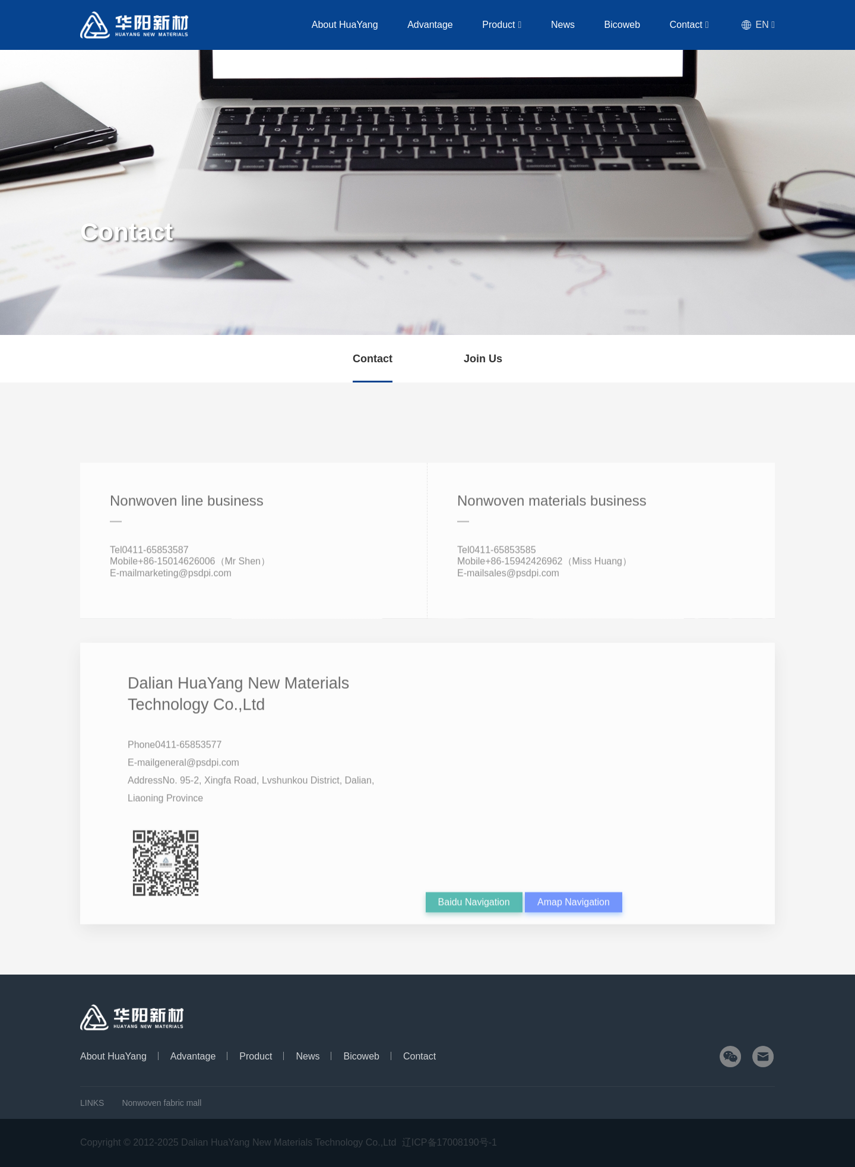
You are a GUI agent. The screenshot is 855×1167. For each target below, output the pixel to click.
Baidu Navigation (474, 915)
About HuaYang (376, 25)
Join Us (483, 359)
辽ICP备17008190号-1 (449, 1142)
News (577, 25)
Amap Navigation (573, 915)
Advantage (456, 25)
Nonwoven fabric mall (161, 1103)
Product (522, 25)
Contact (692, 25)
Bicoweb (630, 25)
